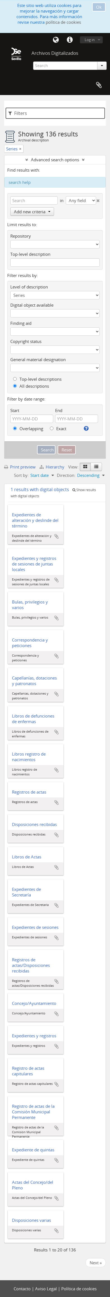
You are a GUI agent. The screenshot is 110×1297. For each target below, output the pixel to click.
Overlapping (28, 428)
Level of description (29, 287)
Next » (96, 1262)
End (58, 410)
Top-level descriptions (37, 379)
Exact (58, 428)
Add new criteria (32, 211)
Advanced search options (55, 159)
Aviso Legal (46, 1288)
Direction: (66, 475)
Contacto (23, 1288)
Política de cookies (79, 1288)
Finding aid (20, 323)
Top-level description (30, 254)
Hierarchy (52, 467)
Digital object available (31, 305)
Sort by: (21, 475)
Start (14, 410)
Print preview (20, 467)
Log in (90, 39)
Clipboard (99, 85)
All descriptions (31, 386)
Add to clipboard (56, 536)
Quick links (70, 40)
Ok (99, 7)
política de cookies (63, 22)
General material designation (38, 359)
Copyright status (25, 341)
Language (56, 40)
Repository (20, 236)
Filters (17, 113)
